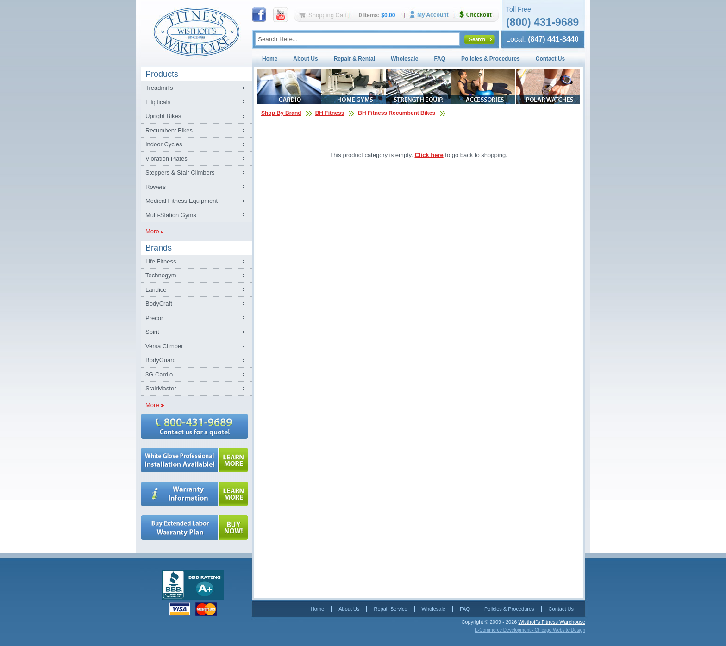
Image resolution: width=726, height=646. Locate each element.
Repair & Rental (354, 59)
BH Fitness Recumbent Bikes (396, 113)
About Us (305, 59)
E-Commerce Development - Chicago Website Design (530, 630)
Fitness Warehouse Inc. (196, 31)
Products (161, 74)
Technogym (160, 275)
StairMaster (160, 388)
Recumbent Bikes (169, 130)
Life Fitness (160, 261)
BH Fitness (329, 113)
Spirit (152, 331)
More (152, 231)
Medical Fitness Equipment (181, 200)
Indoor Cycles (163, 144)
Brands (158, 247)
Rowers (155, 186)
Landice (156, 289)
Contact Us (550, 59)
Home (269, 59)
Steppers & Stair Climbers (180, 172)
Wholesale (404, 59)
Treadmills (159, 87)
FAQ (439, 59)
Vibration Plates (166, 158)
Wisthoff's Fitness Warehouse (551, 622)
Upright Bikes (163, 116)
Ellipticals (157, 102)
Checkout (479, 14)
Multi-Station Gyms (170, 215)
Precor (154, 317)
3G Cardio (159, 374)
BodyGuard (160, 360)
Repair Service (390, 609)
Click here (429, 154)
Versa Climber (164, 346)
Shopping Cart (327, 15)
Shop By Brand (281, 113)
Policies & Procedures (490, 59)
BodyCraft (158, 303)
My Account (432, 14)
